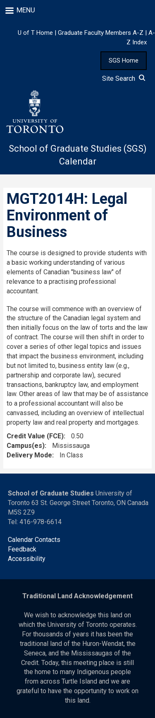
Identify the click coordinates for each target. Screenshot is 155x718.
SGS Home (123, 60)
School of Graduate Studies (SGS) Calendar (78, 155)
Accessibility (26, 559)
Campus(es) (26, 446)
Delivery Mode (29, 455)
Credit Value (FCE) (35, 436)
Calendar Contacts (34, 540)
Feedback (22, 549)
